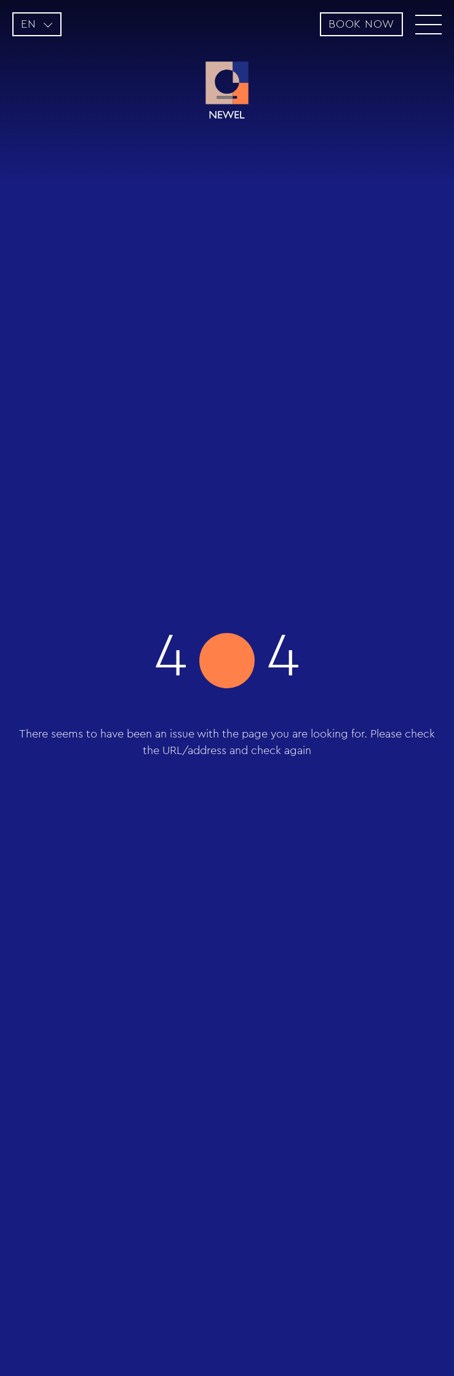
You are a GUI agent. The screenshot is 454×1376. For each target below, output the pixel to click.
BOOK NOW (361, 23)
